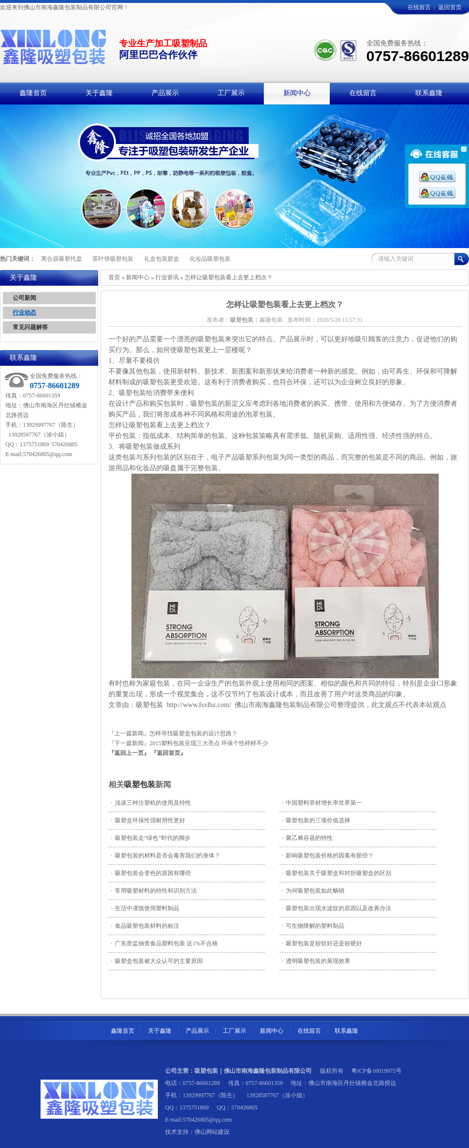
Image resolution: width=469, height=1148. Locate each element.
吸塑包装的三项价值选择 (316, 820)
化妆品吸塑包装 (210, 258)
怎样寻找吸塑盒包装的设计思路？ (193, 733)
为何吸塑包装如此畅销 (313, 890)
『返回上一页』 (128, 753)
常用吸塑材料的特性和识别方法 (154, 890)
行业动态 (24, 312)
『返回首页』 (168, 753)
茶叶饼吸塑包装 (112, 258)
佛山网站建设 (212, 1131)
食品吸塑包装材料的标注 (145, 925)
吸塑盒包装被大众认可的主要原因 (157, 961)
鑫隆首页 (122, 1030)
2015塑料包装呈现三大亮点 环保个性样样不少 (208, 743)
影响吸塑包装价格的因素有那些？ (328, 855)
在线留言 (419, 7)
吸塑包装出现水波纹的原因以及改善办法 (336, 908)
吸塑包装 (139, 784)
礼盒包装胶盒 (161, 258)
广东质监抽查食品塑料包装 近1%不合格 (164, 943)
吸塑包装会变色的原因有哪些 (151, 873)
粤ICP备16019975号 (376, 1070)
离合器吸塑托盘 (61, 258)
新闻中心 (137, 277)
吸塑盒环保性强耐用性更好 (148, 820)
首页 (114, 277)
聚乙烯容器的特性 (307, 838)
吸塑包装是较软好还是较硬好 (322, 943)
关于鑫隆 (159, 1030)
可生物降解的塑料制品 (313, 925)
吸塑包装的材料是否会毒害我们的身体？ (165, 855)
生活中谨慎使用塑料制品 (145, 908)
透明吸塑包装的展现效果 (316, 961)
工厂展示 (234, 1030)
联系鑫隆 (346, 1030)
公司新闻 (24, 297)
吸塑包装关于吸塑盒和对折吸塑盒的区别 (336, 873)
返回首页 (450, 7)
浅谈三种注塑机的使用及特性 (151, 802)
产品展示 (197, 1030)
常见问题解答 (30, 327)
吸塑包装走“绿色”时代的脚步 (151, 838)
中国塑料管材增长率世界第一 (322, 802)
